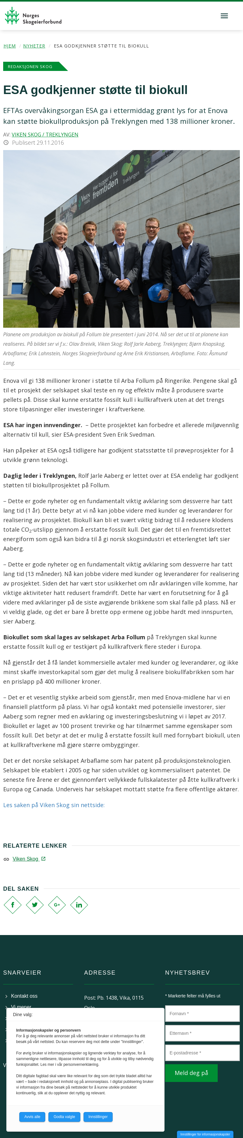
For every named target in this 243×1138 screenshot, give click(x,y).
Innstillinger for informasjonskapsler (205, 1134)
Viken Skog (29, 859)
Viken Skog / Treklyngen (45, 134)
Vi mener (21, 1007)
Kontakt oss (24, 996)
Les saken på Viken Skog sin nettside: (54, 805)
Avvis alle (32, 1117)
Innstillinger (98, 1117)
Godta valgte (64, 1117)
